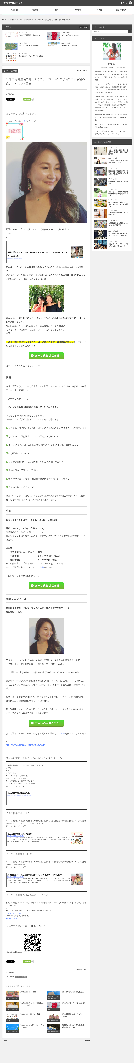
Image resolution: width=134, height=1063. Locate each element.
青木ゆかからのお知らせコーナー (54, 999)
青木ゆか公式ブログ (13, 3)
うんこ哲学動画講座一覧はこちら (29, 35)
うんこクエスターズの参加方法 (28, 45)
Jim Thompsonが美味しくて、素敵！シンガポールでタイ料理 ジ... (119, 204)
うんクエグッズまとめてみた (70, 35)
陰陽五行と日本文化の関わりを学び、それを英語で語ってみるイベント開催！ (118, 173)
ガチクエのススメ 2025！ (28, 994)
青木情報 (78, 10)
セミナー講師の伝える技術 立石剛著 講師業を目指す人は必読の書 (118, 152)
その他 (99, 10)
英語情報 (35, 10)
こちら (24, 121)
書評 (56, 10)
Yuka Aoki (11, 94)
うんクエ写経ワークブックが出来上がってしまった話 (32, 1006)
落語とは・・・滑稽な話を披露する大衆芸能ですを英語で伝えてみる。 (118, 194)
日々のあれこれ (13, 10)
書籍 (49, 1011)
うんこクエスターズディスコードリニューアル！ (32, 1028)
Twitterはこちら (11, 918)
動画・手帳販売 (121, 10)
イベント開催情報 (10, 71)
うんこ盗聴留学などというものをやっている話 (73, 1017)
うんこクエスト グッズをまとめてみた (73, 1006)
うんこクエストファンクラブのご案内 (31, 56)
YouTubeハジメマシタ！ (69, 45)
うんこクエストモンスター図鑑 (30, 1016)
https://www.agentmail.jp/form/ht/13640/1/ (25, 745)
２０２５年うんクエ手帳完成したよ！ (73, 994)
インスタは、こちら (13, 913)
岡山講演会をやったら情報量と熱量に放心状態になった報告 (73, 1028)
